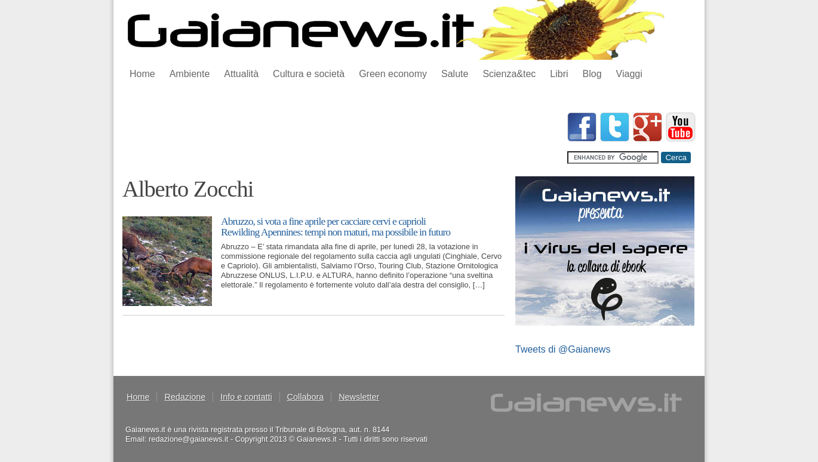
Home (142, 74)
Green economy (393, 74)
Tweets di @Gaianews (562, 349)
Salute (454, 74)
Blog (592, 74)
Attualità (241, 74)
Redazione (184, 397)
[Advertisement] (339, 139)
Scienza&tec (509, 74)
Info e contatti (246, 397)
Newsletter (359, 397)
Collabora (305, 397)
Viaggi (629, 74)
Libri (559, 74)
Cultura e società (309, 74)
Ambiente (190, 74)
